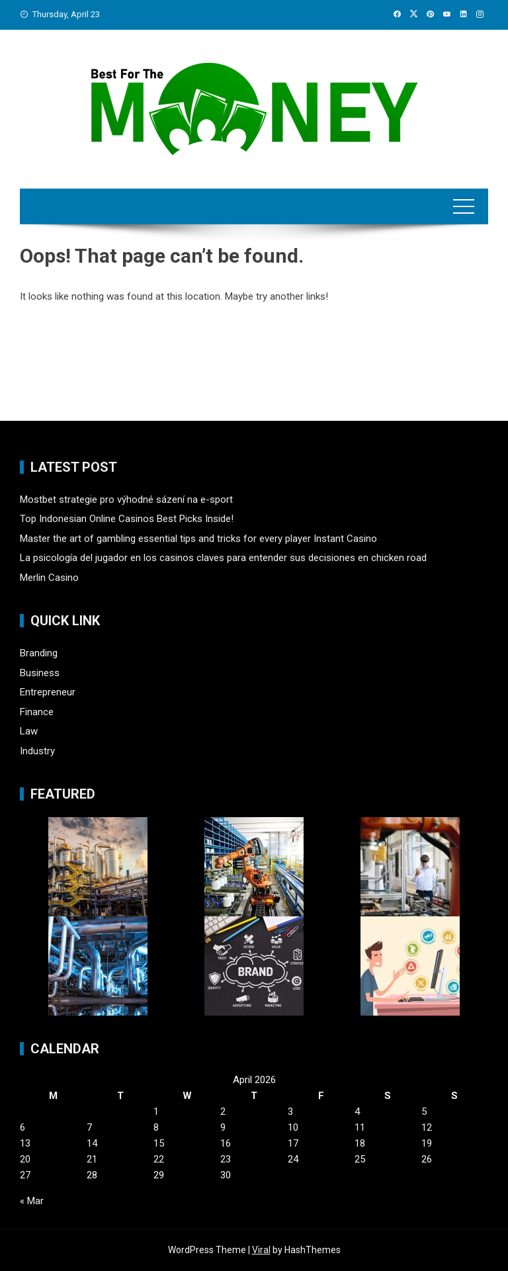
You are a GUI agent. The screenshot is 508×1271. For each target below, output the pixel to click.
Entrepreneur (47, 692)
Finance (37, 712)
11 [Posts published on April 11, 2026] (360, 1127)
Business (40, 673)
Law (29, 731)
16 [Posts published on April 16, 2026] (225, 1143)
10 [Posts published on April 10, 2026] (293, 1127)
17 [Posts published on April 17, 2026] (293, 1143)
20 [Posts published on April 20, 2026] (25, 1159)
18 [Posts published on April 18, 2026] (360, 1143)
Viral (261, 1250)
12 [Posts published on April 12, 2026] (426, 1127)
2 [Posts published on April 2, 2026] (223, 1112)
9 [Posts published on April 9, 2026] (223, 1127)
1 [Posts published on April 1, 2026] (156, 1112)
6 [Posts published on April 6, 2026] (22, 1127)
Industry (37, 751)
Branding (39, 653)
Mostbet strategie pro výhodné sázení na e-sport (126, 499)
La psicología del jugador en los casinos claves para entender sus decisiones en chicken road (223, 558)
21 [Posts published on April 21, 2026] (92, 1159)
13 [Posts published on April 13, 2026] (25, 1143)
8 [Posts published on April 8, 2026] (156, 1127)
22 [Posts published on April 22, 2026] (158, 1159)
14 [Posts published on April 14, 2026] (92, 1143)
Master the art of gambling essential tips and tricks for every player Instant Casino (198, 539)
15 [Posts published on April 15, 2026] (158, 1143)
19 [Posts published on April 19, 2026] (426, 1143)
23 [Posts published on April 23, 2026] (225, 1159)
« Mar (32, 1201)
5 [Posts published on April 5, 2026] (424, 1112)
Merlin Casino (49, 578)
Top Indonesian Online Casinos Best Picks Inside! (126, 519)
